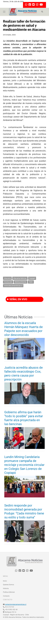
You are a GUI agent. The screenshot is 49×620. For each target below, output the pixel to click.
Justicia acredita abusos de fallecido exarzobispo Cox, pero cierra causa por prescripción (23, 373)
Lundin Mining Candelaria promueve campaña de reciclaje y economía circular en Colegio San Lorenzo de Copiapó (24, 465)
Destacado (8, 282)
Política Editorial (9, 592)
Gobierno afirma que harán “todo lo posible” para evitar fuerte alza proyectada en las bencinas (23, 418)
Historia (6, 588)
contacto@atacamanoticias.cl (15, 604)
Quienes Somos (8, 585)
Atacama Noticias (20, 278)
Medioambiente (20, 282)
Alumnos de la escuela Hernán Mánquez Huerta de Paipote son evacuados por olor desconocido (23, 329)
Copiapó (32, 278)
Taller (31, 282)
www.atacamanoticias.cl (13, 286)
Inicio (5, 581)
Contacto (6, 596)
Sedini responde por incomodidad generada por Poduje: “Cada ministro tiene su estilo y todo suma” (24, 511)
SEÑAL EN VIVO (17, 299)
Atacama (7, 278)
